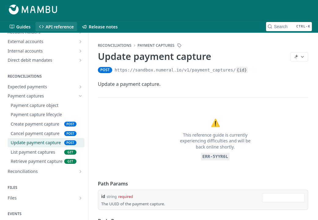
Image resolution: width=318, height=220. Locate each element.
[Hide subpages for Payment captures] (80, 96)
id (103, 196)
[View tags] (179, 45)
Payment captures (156, 45)
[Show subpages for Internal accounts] (80, 51)
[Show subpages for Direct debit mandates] (80, 60)
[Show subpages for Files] (80, 198)
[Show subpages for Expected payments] (80, 86)
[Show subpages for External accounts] (80, 41)
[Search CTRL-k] (289, 26)
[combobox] (283, 197)
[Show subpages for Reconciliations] (80, 171)
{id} (242, 70)
